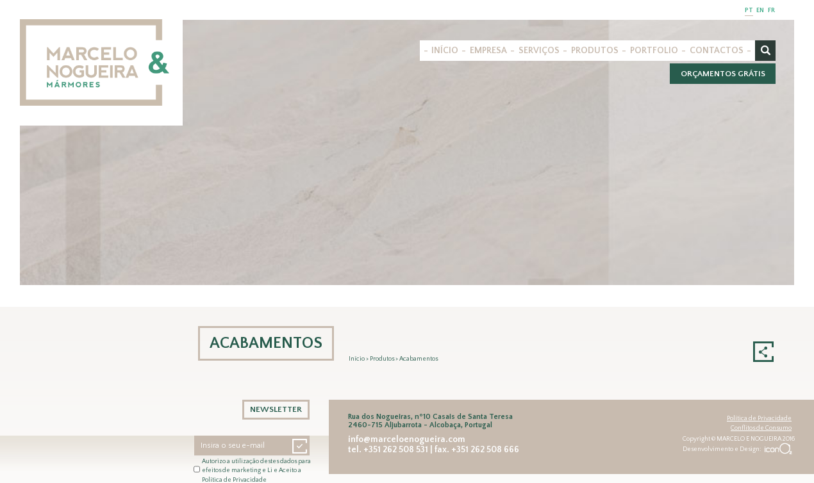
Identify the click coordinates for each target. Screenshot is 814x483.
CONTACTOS (716, 50)
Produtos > (384, 359)
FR (771, 10)
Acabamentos (418, 359)
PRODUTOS (595, 50)
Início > (359, 359)
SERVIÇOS (539, 50)
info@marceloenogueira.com (406, 439)
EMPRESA (488, 50)
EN (760, 10)
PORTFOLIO (654, 50)
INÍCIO (444, 50)
